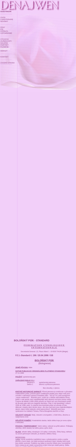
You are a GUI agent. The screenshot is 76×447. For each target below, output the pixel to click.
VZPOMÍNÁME (6, 33)
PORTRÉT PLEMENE (4, 46)
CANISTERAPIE (6, 19)
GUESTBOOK (6, 11)
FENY (2, 27)
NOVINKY (4, 21)
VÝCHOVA (4, 39)
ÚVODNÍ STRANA (7, 63)
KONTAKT (4, 57)
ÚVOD (2, 17)
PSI (1, 29)
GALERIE (4, 43)
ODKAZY (3, 51)
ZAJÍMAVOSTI (6, 41)
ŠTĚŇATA (4, 31)
